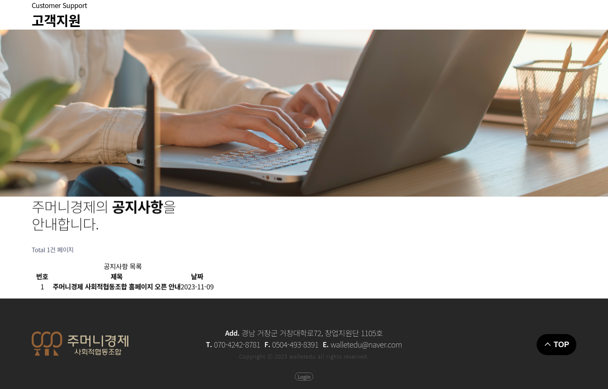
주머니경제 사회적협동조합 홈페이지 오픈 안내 (117, 289)
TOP (556, 344)
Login (304, 376)
